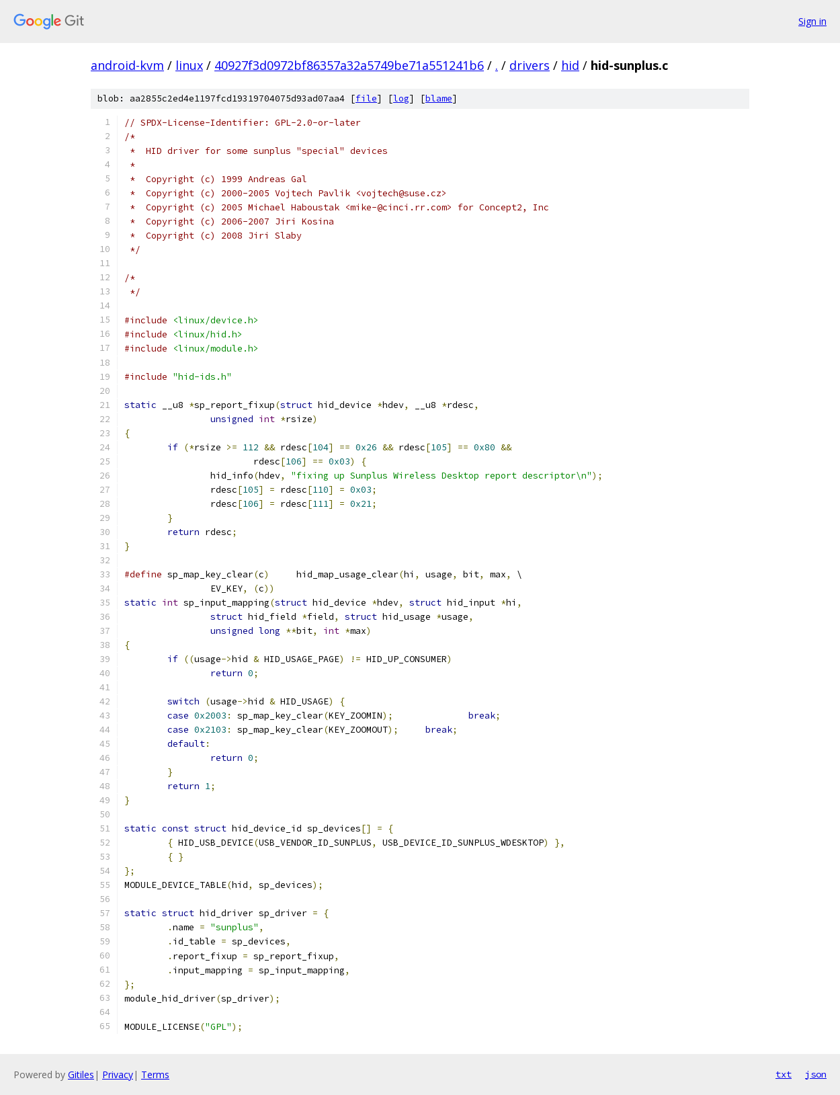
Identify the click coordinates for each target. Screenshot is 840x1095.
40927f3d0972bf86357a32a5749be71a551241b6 (349, 65)
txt (783, 1074)
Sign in (812, 21)
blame (438, 98)
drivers (529, 65)
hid (570, 65)
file (366, 98)
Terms (155, 1074)
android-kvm (127, 65)
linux (189, 65)
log (401, 98)
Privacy (117, 1074)
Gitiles (81, 1074)
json (816, 1074)
